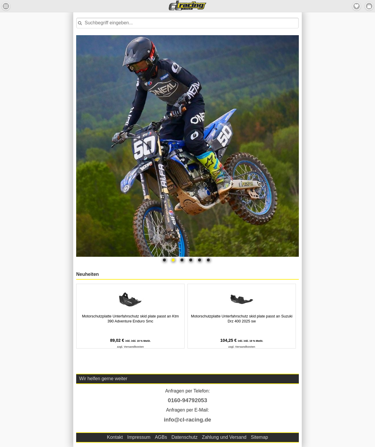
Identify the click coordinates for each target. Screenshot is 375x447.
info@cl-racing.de (187, 420)
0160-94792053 (187, 400)
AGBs (161, 437)
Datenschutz (184, 437)
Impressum (138, 437)
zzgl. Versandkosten (130, 346)
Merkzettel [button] (356, 6)
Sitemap (259, 437)
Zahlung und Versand (224, 437)
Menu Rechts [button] (369, 6)
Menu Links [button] (5, 6)
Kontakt (115, 437)
